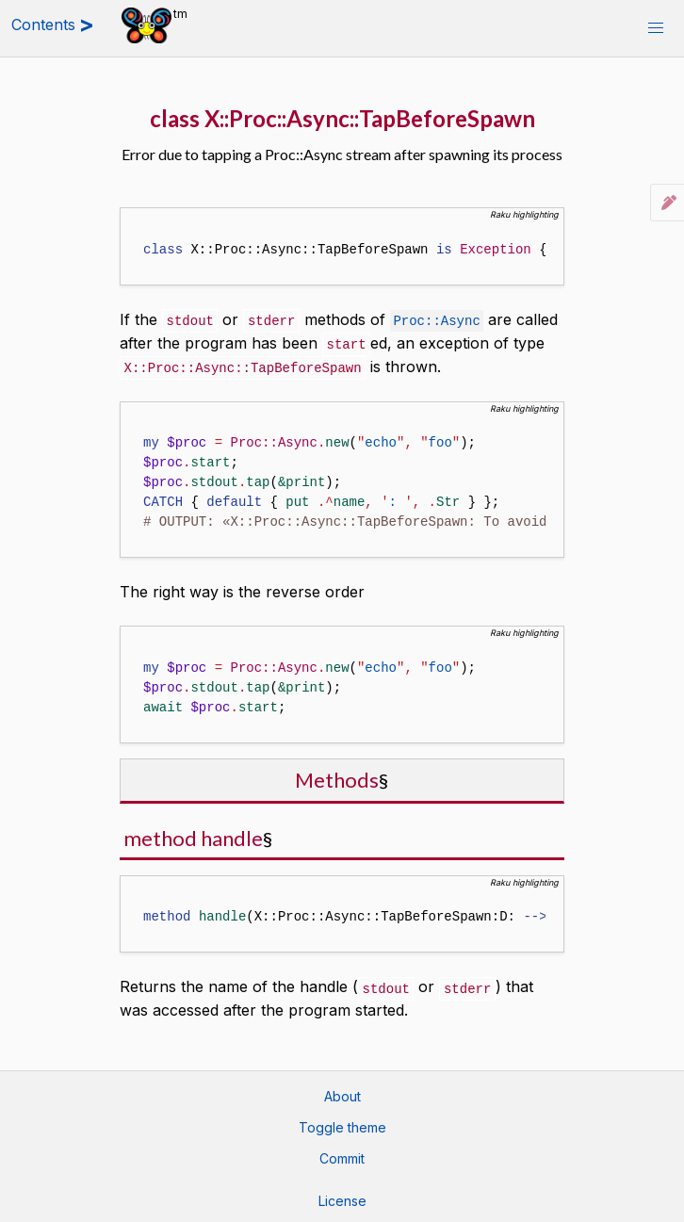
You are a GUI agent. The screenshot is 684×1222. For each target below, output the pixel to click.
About (342, 1092)
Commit (342, 1155)
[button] (655, 28)
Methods (337, 777)
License (342, 1197)
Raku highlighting (524, 214)
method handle (193, 835)
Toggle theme (342, 1124)
